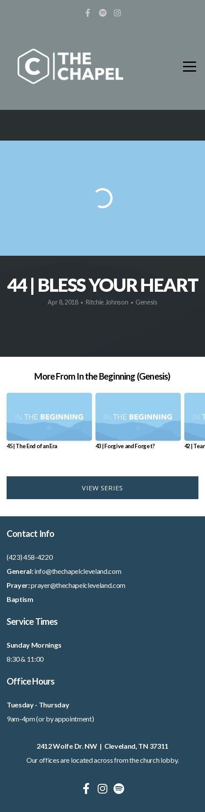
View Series (102, 487)
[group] (49, 424)
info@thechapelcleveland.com (77, 571)
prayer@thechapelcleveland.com (78, 585)
